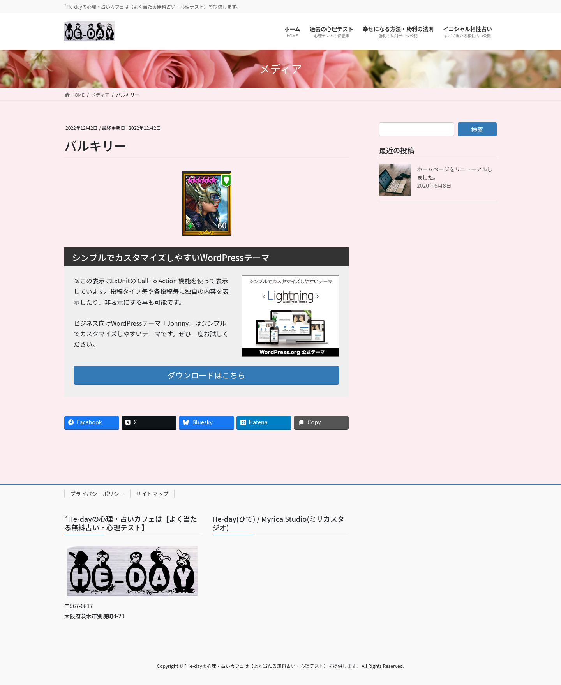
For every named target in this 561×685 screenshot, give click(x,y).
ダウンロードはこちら (206, 375)
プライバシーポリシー (97, 494)
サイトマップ (152, 494)
